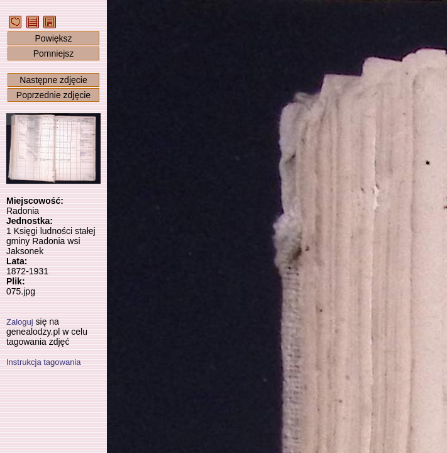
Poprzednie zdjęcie (53, 95)
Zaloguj (19, 322)
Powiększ (53, 38)
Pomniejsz (53, 53)
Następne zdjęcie (53, 80)
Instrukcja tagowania (43, 362)
